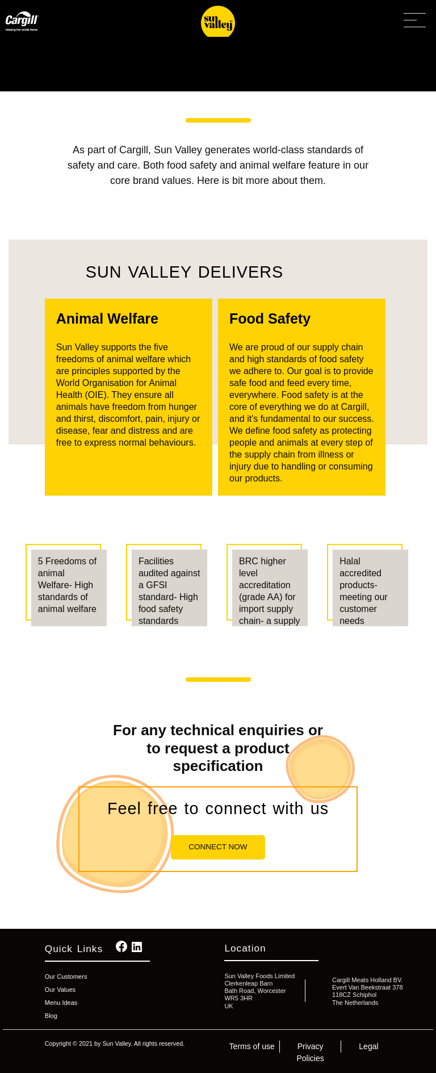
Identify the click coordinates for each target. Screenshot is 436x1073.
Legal (368, 1046)
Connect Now (217, 847)
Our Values (60, 989)
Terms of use (252, 1046)
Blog (51, 1015)
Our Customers (66, 976)
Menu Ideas (61, 1002)
